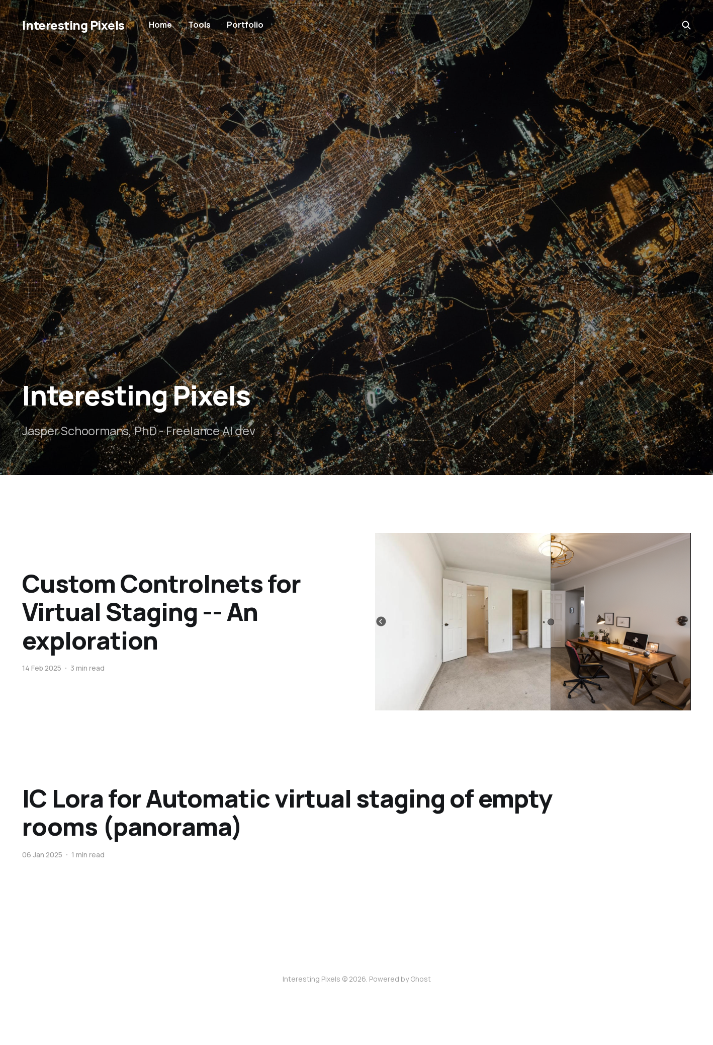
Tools (199, 24)
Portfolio (245, 24)
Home (160, 24)
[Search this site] (686, 25)
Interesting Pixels (73, 25)
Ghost (420, 979)
